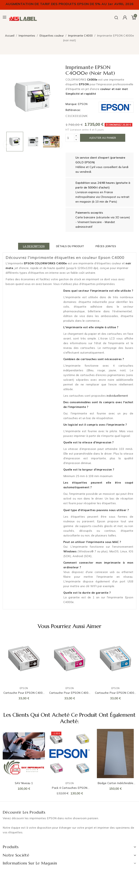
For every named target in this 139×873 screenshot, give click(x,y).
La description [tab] (34, 246)
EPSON (83, 104)
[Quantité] (70, 138)
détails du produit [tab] (70, 246)
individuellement (117, 395)
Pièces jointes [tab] (106, 246)
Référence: (73, 110)
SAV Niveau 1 (24, 783)
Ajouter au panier (102, 137)
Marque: (71, 104)
